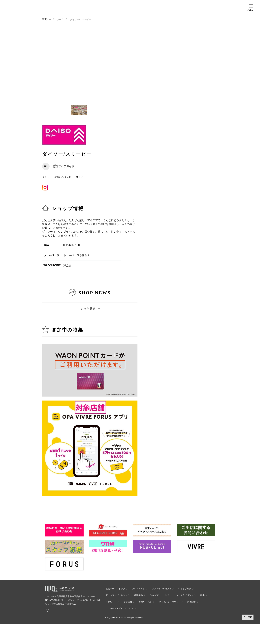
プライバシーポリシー (169, 602)
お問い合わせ (145, 602)
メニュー (251, 10)
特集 (202, 595)
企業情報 (127, 602)
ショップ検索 (64, 10)
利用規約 (191, 602)
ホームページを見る (75, 255)
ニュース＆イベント (107, 11)
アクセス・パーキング (79, 11)
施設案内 (93, 10)
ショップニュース (158, 595)
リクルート (111, 602)
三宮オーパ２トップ (115, 588)
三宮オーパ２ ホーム (53, 19)
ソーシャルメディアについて (120, 608)
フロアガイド (50, 10)
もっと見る (88, 308)
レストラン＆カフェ (161, 588)
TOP (249, 617)
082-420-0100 (71, 245)
